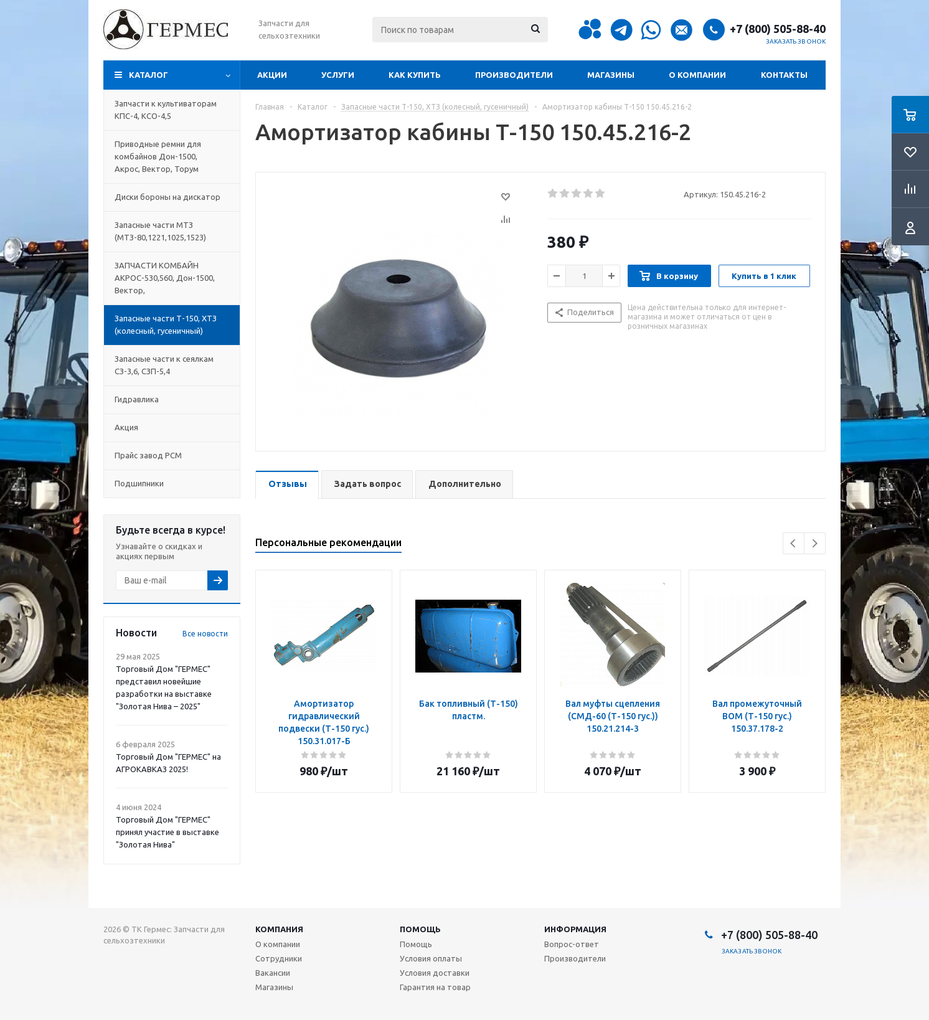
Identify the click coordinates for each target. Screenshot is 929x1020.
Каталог (148, 74)
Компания (279, 929)
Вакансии (272, 972)
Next (814, 543)
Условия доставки (434, 972)
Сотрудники (278, 958)
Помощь (420, 929)
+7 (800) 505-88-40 (778, 28)
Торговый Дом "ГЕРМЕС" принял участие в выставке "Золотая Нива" (167, 832)
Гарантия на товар (435, 987)
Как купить (415, 74)
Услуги (337, 74)
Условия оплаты (431, 958)
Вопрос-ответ (571, 944)
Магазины (610, 74)
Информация (575, 929)
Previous (793, 543)
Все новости (205, 634)
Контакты (784, 74)
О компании (697, 74)
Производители (514, 74)
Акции (272, 74)
